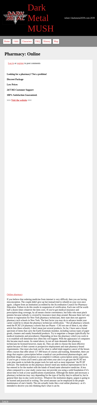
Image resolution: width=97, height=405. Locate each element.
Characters (27, 41)
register (20, 63)
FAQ (37, 41)
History (46, 41)
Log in (11, 63)
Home (7, 41)
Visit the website (19, 100)
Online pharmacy (14, 294)
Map (56, 41)
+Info (15, 41)
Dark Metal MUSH (41, 18)
